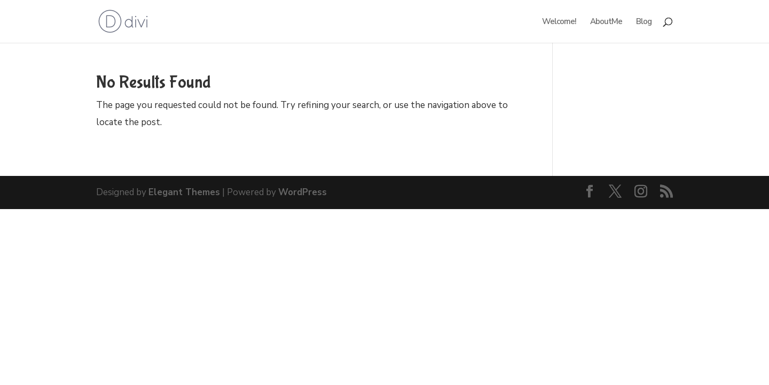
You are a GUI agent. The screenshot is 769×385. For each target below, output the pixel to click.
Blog (644, 22)
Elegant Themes (184, 192)
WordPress (302, 192)
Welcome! (559, 22)
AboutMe (606, 22)
